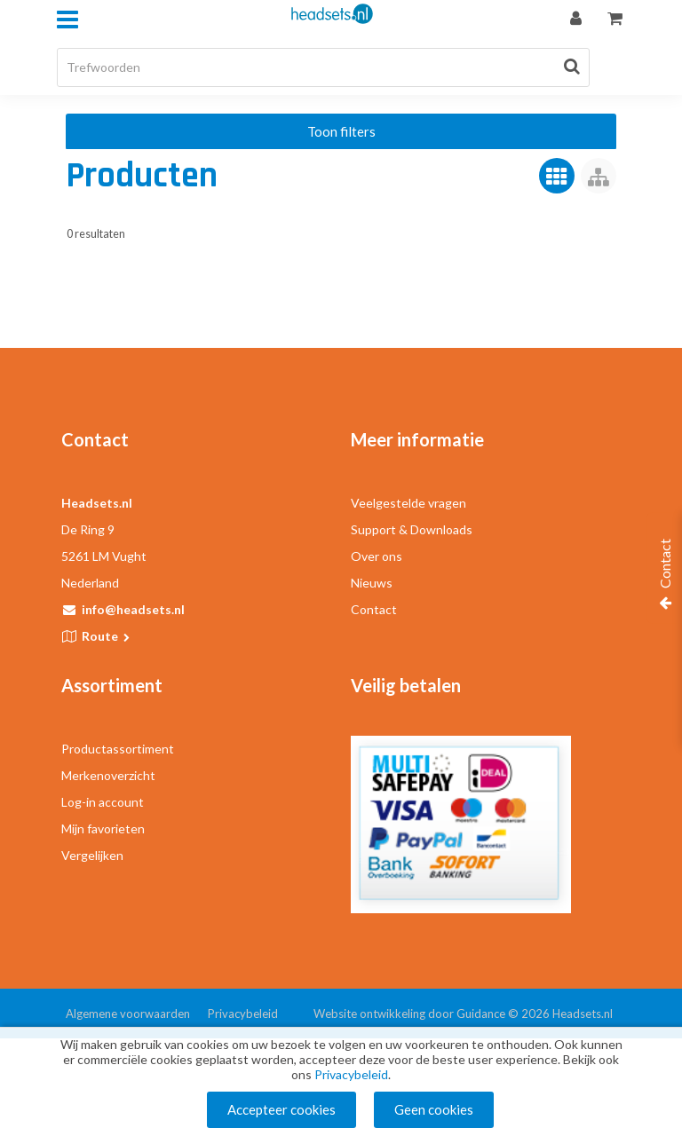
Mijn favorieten (103, 828)
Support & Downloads (411, 529)
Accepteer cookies (281, 1109)
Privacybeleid (243, 1013)
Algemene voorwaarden (128, 1013)
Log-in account (102, 801)
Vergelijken (92, 855)
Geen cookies (433, 1109)
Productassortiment (117, 748)
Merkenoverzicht (108, 775)
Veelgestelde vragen (408, 502)
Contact (374, 609)
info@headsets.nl (133, 609)
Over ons (376, 556)
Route (107, 635)
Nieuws (372, 582)
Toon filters (341, 131)
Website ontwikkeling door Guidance (409, 1013)
